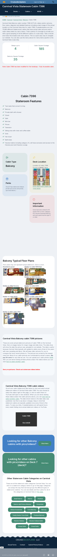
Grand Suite (35, 526)
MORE (39, 11)
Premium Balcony (39, 515)
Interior (30, 498)
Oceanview (40, 504)
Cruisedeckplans (18, 2)
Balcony (25, 20)
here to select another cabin (15, 362)
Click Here (44, 443)
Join (47, 545)
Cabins (27, 11)
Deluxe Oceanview (16, 509)
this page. (40, 492)
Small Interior (18, 498)
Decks (15, 11)
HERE (51, 357)
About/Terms (12, 545)
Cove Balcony (32, 509)
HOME (4, 20)
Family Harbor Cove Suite (20, 515)
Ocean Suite (22, 526)
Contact (22, 545)
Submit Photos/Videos (35, 545)
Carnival (9, 20)
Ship (6, 11)
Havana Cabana (19, 521)
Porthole (40, 498)
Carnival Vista (17, 20)
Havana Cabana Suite (36, 521)
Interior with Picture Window (22, 504)
